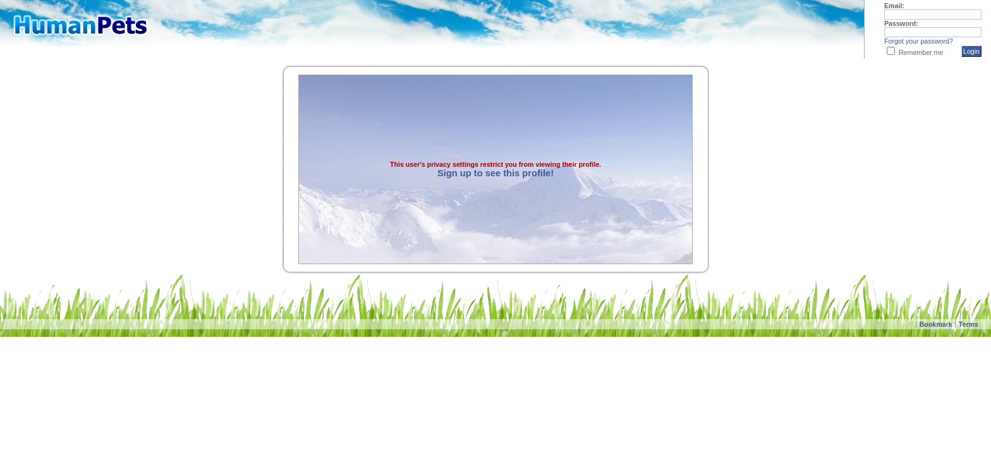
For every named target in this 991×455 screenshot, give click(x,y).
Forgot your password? (918, 41)
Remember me (921, 52)
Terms (968, 324)
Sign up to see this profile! (495, 173)
